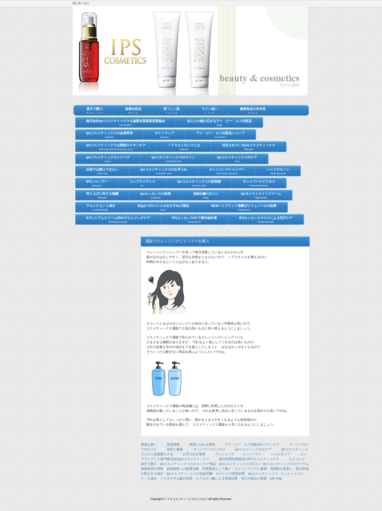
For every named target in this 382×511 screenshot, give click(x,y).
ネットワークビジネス (209, 449)
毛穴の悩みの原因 (254, 478)
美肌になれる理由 (202, 444)
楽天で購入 (149, 464)
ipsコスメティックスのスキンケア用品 (188, 464)
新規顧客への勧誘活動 (183, 469)
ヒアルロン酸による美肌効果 (217, 478)
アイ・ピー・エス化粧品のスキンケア (252, 444)
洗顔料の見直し (281, 469)
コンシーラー (251, 454)
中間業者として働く (216, 469)
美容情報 (173, 444)
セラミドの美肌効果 (230, 473)
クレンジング (224, 454)
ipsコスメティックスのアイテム (286, 464)
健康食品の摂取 (152, 469)
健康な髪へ (149, 444)
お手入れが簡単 (194, 454)
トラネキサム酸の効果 (176, 478)
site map (276, 478)
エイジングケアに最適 (250, 469)
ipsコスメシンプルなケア (253, 449)
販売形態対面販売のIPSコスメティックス (249, 459)
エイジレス (297, 459)
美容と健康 (175, 449)
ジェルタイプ (280, 454)
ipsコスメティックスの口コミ (240, 464)
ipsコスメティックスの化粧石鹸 (190, 473)
